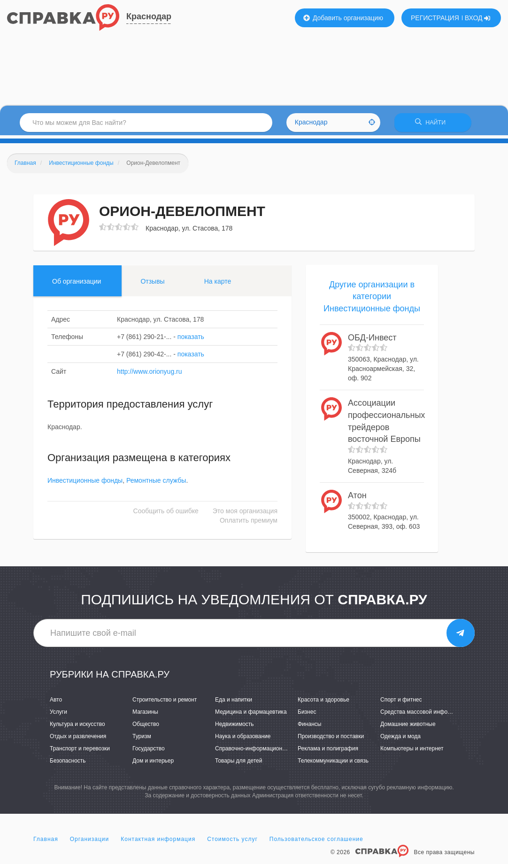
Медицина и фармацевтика (251, 715)
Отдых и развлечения (78, 739)
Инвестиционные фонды (85, 483)
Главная (45, 842)
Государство (148, 751)
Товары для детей (238, 764)
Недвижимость (234, 727)
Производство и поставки (331, 739)
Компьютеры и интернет (412, 751)
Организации (89, 842)
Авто (56, 702)
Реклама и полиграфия (328, 751)
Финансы (309, 727)
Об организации (76, 284)
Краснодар (148, 16)
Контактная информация (158, 842)
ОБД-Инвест (372, 340)
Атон (357, 498)
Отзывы (152, 284)
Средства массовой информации (423, 715)
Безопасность (68, 764)
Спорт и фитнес (401, 702)
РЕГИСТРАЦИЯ (435, 18)
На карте (217, 284)
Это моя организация (245, 514)
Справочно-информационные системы (265, 751)
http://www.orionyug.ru (149, 374)
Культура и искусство (77, 727)
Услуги (58, 715)
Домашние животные (408, 727)
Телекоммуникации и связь (333, 764)
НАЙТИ (433, 124)
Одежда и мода (400, 739)
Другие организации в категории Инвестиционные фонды (371, 299)
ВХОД (478, 18)
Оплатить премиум (248, 523)
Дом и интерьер (153, 764)
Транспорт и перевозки (80, 751)
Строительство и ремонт (164, 702)
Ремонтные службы (156, 483)
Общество (145, 727)
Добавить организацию (343, 18)
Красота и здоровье (323, 702)
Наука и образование (242, 739)
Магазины (145, 715)
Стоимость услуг (232, 842)
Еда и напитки (233, 702)
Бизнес (307, 715)
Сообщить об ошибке (166, 514)
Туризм (141, 739)
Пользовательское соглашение (316, 842)
